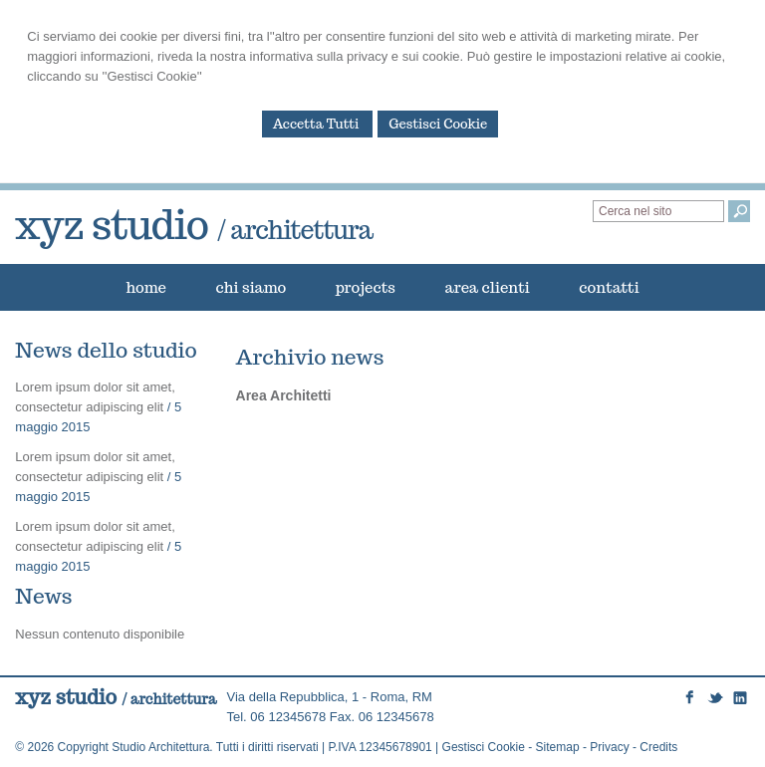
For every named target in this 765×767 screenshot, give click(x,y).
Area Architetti (284, 395)
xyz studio (194, 224)
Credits (658, 747)
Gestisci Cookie (437, 124)
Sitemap (558, 747)
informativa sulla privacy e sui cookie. (357, 56)
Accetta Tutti (318, 124)
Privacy (609, 747)
